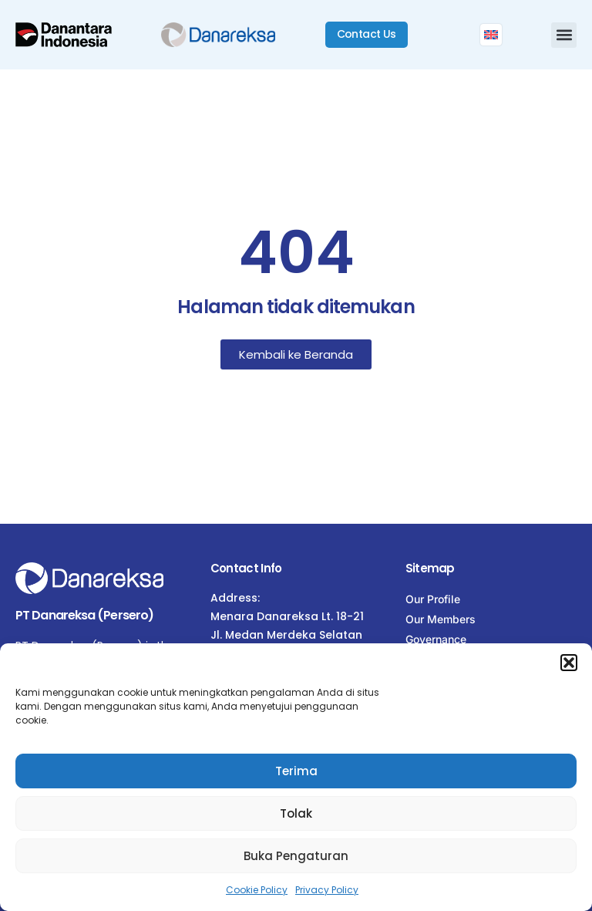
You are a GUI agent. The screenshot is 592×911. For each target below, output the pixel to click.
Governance (435, 639)
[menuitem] (491, 35)
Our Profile (432, 599)
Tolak (296, 813)
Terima (296, 771)
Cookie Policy (257, 889)
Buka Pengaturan (296, 856)
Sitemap (430, 568)
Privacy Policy (326, 889)
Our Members (440, 619)
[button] (569, 662)
